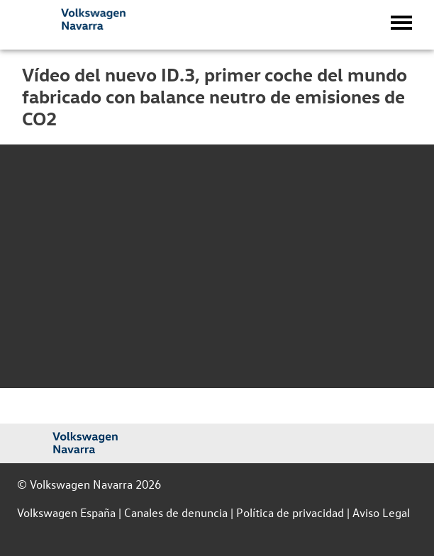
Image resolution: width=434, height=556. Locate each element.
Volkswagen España (66, 512)
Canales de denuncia (176, 512)
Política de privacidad (290, 512)
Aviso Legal (381, 512)
